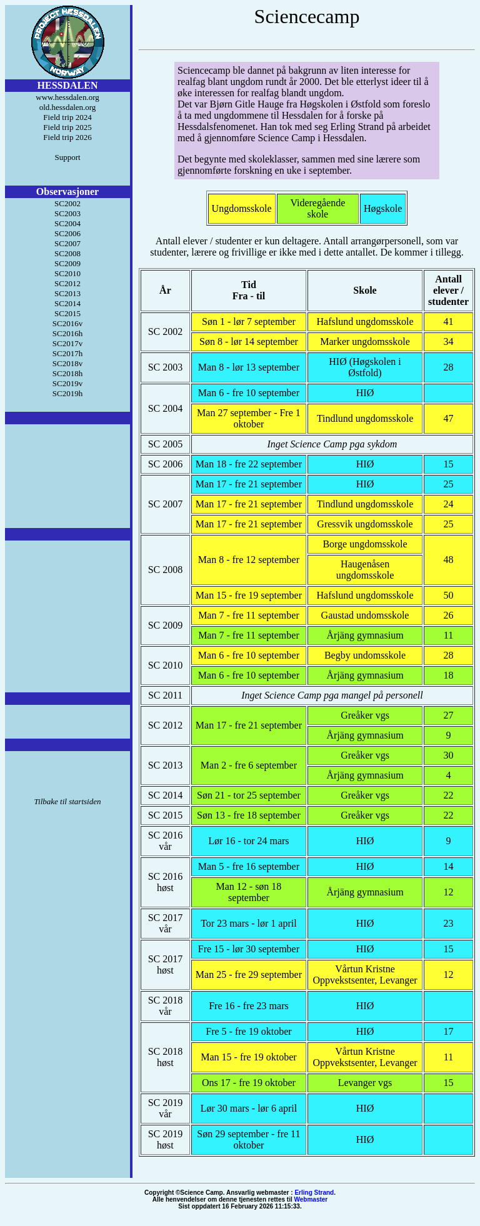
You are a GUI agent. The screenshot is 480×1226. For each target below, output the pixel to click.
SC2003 (67, 213)
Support (67, 157)
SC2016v (67, 323)
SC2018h (67, 373)
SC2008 (67, 253)
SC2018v (67, 363)
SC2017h (67, 353)
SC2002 (67, 203)
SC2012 (67, 283)
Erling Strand (314, 1192)
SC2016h (67, 333)
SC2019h (67, 393)
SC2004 (67, 223)
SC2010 (67, 273)
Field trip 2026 (67, 137)
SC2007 (67, 243)
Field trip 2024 (67, 117)
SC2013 (67, 293)
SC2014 (67, 303)
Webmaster (311, 1199)
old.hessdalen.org (67, 107)
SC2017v (67, 343)
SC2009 (67, 263)
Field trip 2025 (67, 127)
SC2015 (67, 313)
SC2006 (67, 233)
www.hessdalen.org (67, 97)
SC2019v (67, 383)
